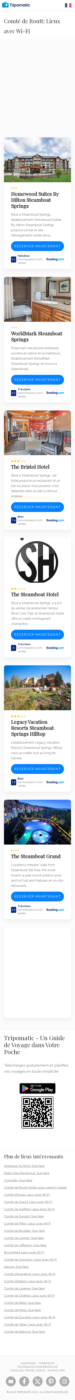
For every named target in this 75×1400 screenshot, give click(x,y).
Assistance (28, 1363)
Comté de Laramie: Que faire (24, 1288)
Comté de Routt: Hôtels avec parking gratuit (35, 1187)
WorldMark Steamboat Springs (36, 336)
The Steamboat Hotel (35, 594)
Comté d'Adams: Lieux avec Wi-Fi (27, 1281)
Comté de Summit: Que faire (24, 1216)
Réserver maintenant (37, 246)
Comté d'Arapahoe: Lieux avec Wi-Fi (29, 1274)
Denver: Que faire (16, 1267)
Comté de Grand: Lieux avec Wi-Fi (28, 1202)
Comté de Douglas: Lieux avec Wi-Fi (29, 1317)
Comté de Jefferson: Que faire (25, 1245)
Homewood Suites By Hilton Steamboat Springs (34, 200)
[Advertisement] (37, 91)
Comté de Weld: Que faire (22, 1303)
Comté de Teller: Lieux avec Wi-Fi (27, 1324)
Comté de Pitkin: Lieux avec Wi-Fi (27, 1223)
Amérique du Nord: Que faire (24, 1166)
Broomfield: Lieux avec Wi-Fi (24, 1252)
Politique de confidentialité (38, 1366)
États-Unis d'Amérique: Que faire (26, 1173)
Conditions (46, 1363)
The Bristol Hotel (30, 467)
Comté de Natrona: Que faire (24, 1332)
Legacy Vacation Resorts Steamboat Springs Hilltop (32, 728)
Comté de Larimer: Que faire (24, 1238)
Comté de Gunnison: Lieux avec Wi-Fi (30, 1259)
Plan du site (56, 1370)
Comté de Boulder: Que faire (24, 1231)
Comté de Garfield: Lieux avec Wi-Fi (29, 1209)
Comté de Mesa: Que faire (22, 1310)
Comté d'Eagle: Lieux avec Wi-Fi (27, 1195)
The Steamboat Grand (35, 856)
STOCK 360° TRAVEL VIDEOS (27, 1370)
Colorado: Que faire (18, 1180)
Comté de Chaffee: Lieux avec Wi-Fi (29, 1295)
